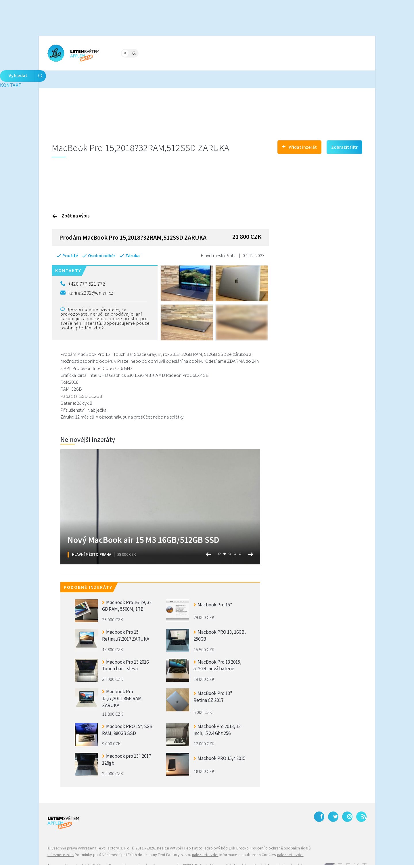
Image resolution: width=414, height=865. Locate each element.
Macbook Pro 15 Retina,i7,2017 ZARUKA (125, 617)
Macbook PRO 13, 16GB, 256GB (219, 617)
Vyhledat (348, 53)
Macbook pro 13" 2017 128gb (126, 741)
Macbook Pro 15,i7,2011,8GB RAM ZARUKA (122, 679)
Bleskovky (227, 52)
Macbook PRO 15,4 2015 (219, 740)
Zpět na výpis (71, 197)
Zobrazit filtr (344, 128)
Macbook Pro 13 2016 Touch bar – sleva (125, 647)
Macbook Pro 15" (212, 586)
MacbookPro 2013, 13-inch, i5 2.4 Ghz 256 (217, 711)
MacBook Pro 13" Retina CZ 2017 (212, 678)
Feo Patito (193, 829)
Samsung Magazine (64, 847)
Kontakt (268, 52)
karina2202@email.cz (86, 274)
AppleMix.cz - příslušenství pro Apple (232, 847)
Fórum (146, 52)
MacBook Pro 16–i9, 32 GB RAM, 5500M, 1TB (127, 587)
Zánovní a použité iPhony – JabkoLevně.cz (128, 854)
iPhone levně (77, 854)
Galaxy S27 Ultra (182, 854)
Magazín (119, 52)
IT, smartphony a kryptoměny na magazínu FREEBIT (152, 847)
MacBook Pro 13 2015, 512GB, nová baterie (217, 647)
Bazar (169, 52)
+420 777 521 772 (82, 265)
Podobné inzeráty (88, 569)
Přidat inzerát (299, 127)
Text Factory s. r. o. (113, 829)
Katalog (195, 52)
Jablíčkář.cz (94, 847)
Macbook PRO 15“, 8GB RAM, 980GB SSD (127, 711)
